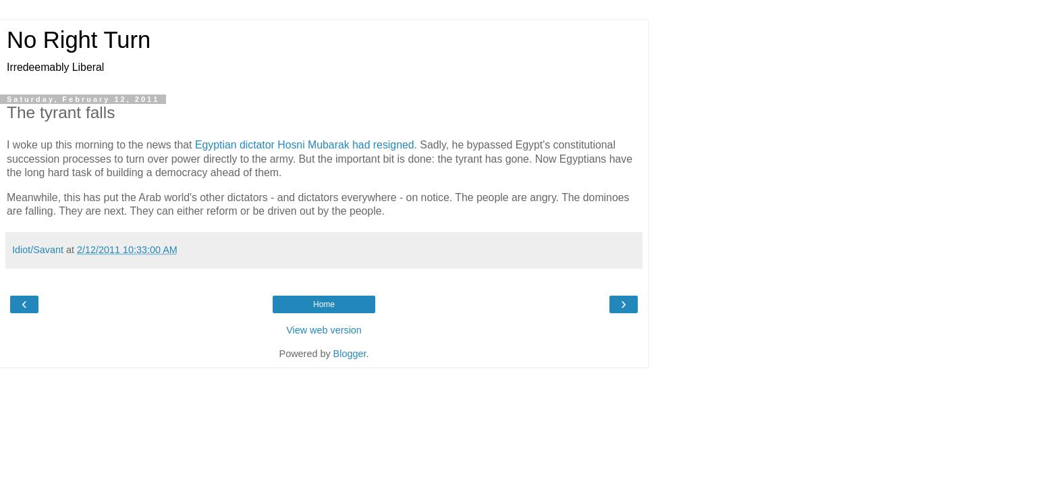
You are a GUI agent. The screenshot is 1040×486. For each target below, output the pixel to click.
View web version (324, 330)
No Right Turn (78, 40)
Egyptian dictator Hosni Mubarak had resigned (304, 145)
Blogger (349, 353)
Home (324, 304)
